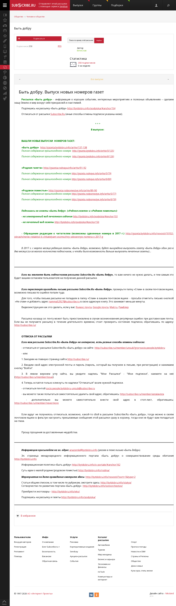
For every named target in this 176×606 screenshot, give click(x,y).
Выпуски (81, 3)
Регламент (19, 551)
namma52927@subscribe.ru (64, 301)
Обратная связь (49, 561)
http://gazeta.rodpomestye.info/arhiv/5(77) (94, 193)
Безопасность (49, 551)
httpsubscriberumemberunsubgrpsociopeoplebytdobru (130, 347)
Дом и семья (137, 566)
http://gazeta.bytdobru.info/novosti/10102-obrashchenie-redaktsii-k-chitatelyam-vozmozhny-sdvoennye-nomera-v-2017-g (94, 235)
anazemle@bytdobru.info (83, 450)
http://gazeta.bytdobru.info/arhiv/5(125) (93, 150)
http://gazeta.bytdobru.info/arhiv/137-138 (63, 147)
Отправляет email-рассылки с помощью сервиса (53, 5)
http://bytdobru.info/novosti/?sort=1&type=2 (110, 477)
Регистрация (20, 546)
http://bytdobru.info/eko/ (66, 491)
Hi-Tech (101, 571)
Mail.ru (113, 307)
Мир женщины (105, 554)
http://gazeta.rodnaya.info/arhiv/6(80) (91, 179)
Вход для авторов (22, 542)
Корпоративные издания (82, 546)
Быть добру (22, 28)
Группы (100, 3)
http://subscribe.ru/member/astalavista (142, 394)
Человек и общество (36, 16)
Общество (18, 16)
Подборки (120, 3)
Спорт (134, 542)
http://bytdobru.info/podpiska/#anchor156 (76, 222)
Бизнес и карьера (106, 559)
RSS (59, 46)
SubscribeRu (57, 114)
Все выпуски (97, 79)
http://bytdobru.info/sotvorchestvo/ (103, 485)
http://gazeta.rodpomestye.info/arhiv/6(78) (94, 199)
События (74, 561)
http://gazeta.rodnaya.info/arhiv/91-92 (64, 167)
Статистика (78, 59)
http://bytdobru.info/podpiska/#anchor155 (95, 216)
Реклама (74, 542)
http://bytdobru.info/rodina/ (94, 470)
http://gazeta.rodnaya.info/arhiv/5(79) (91, 173)
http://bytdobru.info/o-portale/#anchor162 (96, 464)
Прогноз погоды (138, 546)
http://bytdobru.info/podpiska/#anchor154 (91, 108)
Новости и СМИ (138, 551)
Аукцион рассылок (78, 556)
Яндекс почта (84, 307)
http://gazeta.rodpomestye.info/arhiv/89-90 (72, 190)
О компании (48, 542)
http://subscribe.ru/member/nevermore (36, 403)
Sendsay (74, 551)
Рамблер (124, 307)
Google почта (100, 307)
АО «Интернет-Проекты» (40, 593)
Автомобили (104, 545)
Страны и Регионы (140, 556)
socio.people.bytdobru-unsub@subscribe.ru (70, 388)
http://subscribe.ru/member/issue (34, 377)
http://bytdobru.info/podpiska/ (78, 497)
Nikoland (169, 593)
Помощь (18, 556)
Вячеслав (82, 50)
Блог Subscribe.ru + (51, 546)
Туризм (101, 549)
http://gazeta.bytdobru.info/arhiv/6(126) (93, 156)
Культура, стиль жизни (142, 570)
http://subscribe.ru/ (25, 325)
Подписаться (39, 38)
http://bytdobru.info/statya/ (116, 482)
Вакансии (46, 556)
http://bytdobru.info (25, 459)
